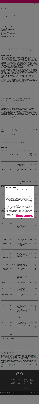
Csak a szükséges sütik (19, 216)
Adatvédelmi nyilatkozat (9, 214)
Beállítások (9, 216)
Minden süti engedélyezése (28, 216)
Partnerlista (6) (16, 214)
